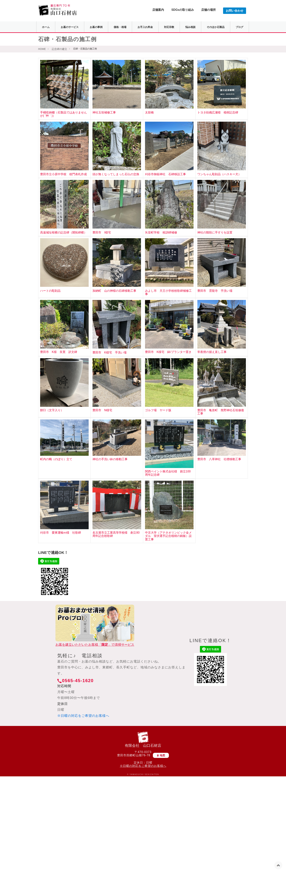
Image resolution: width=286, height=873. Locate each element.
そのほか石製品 (216, 27)
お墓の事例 (96, 27)
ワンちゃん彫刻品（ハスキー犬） (219, 174)
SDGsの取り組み (182, 9)
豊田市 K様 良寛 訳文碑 (58, 351)
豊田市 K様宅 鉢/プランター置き (168, 351)
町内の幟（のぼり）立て (56, 459)
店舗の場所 (208, 9)
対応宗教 (169, 27)
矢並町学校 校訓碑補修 (161, 232)
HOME (42, 48)
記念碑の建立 (59, 48)
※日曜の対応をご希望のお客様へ (83, 716)
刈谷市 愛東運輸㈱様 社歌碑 (60, 532)
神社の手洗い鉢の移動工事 (109, 459)
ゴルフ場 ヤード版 (158, 410)
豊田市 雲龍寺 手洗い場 (214, 290)
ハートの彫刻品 (50, 290)
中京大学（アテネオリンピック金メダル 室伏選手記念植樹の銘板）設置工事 (168, 536)
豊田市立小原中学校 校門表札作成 (63, 174)
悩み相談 (190, 27)
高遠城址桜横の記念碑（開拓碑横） (63, 232)
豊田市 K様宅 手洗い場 (109, 352)
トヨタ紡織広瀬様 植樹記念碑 (217, 112)
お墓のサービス (70, 27)
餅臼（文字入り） (51, 410)
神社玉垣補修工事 (104, 112)
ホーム (46, 27)
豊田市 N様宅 (102, 410)
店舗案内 (158, 9)
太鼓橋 (149, 112)
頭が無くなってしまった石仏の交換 (115, 174)
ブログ (239, 27)
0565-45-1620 (78, 680)
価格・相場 (120, 27)
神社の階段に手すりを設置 (214, 232)
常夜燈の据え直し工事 (212, 351)
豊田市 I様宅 (101, 232)
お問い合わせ (234, 10)
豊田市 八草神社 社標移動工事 (219, 459)
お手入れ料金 (145, 27)
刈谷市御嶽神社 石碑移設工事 (165, 174)
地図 (160, 755)
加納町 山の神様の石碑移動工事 (114, 290)
